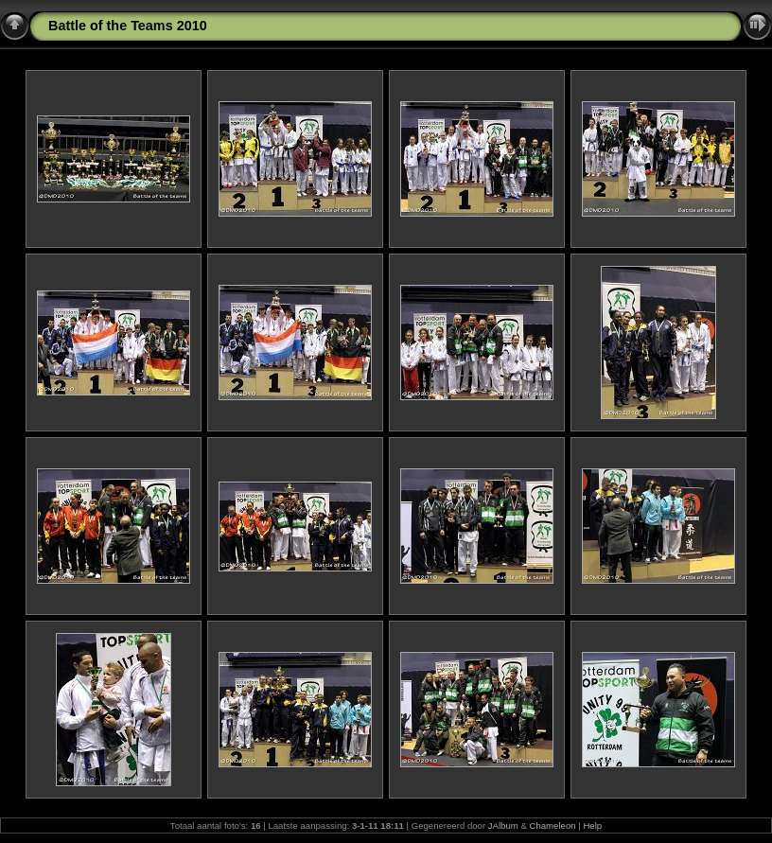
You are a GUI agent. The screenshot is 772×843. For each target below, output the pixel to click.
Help (592, 825)
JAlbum (503, 825)
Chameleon (553, 825)
